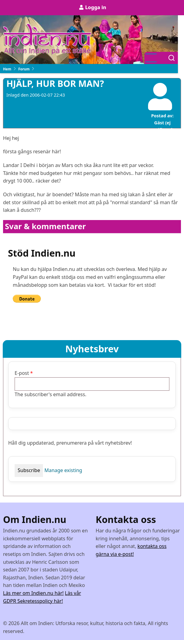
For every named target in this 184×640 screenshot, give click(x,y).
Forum (24, 69)
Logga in (95, 7)
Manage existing (63, 470)
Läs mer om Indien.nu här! (33, 593)
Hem (7, 69)
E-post (22, 373)
